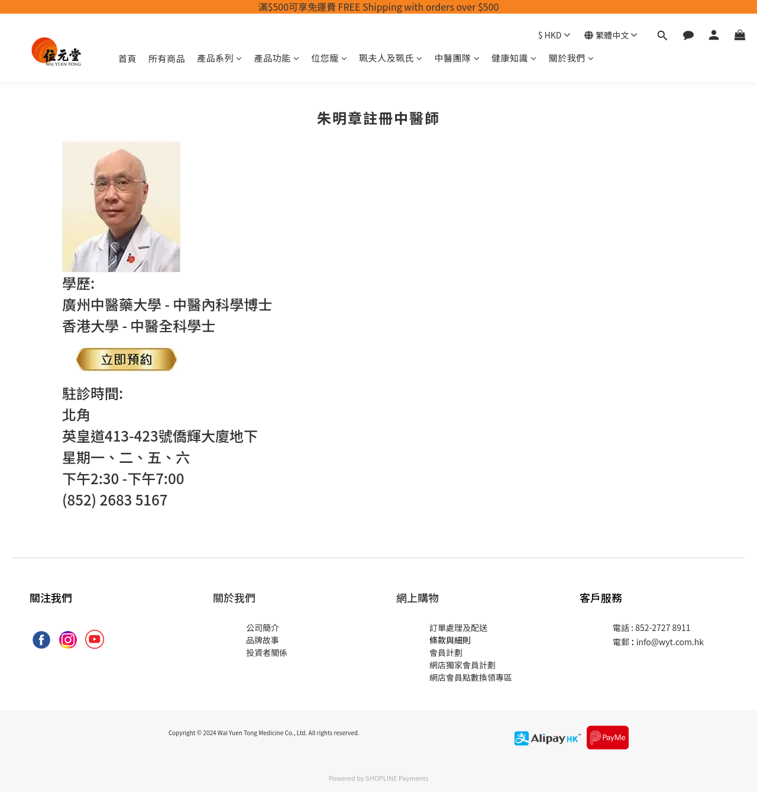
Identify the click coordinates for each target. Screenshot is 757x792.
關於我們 (571, 57)
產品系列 (219, 57)
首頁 (127, 58)
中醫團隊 (457, 57)
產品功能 (277, 57)
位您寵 (329, 57)
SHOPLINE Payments (396, 778)
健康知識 (514, 57)
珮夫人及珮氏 (391, 57)
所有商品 (166, 58)
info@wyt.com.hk (670, 642)
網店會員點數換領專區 (470, 677)
